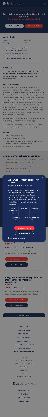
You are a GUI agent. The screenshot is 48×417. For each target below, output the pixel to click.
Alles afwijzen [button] (24, 233)
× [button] (42, 177)
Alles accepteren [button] (24, 228)
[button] (16, 238)
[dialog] (24, 208)
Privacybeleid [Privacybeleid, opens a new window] (12, 204)
